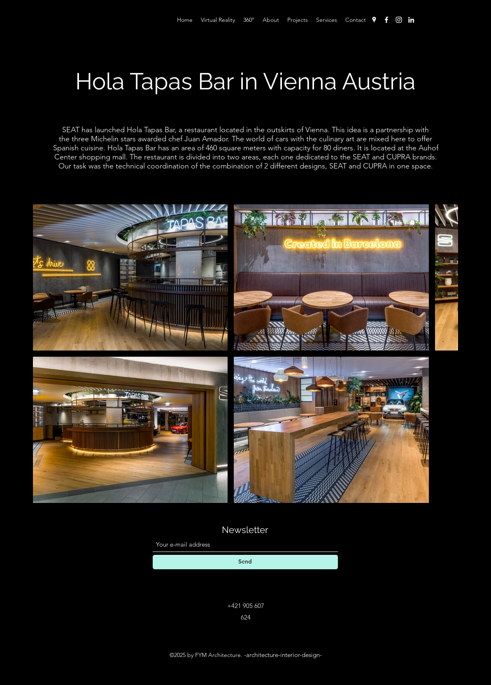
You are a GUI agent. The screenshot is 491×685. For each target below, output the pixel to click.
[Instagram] (399, 20)
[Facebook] (386, 20)
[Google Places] (374, 20)
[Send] (245, 562)
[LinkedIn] (411, 20)
